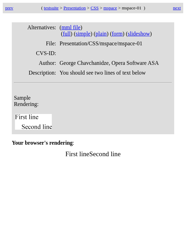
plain (101, 34)
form (117, 34)
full (67, 34)
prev (9, 7)
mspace (110, 7)
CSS (95, 7)
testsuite (51, 7)
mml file (71, 27)
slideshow (139, 34)
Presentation (74, 7)
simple (83, 34)
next (177, 7)
